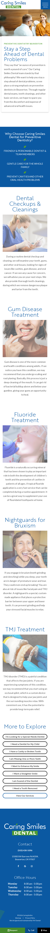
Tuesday (12, 887)
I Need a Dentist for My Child (25, 744)
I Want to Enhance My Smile (25, 766)
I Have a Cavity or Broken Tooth (25, 751)
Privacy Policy (30, 918)
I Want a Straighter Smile (25, 773)
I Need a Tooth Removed (25, 788)
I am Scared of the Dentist (25, 780)
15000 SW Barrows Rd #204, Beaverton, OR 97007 (25, 858)
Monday (12, 883)
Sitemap (18, 918)
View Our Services (25, 795)
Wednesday (14, 890)
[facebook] (18, 866)
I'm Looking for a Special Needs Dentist (25, 736)
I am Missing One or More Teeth (25, 758)
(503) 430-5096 (25, 850)
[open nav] (45, 4)
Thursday (13, 894)
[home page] (20, 4)
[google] (25, 866)
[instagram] (31, 866)
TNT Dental (37, 920)
